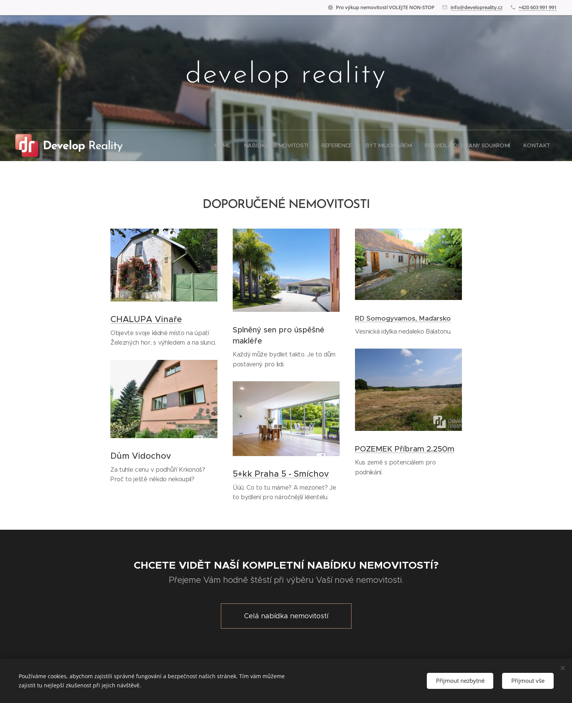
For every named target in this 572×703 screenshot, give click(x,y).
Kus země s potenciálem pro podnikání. (395, 467)
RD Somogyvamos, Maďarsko (403, 318)
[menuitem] (226, 145)
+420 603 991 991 (538, 7)
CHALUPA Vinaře (146, 319)
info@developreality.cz (476, 7)
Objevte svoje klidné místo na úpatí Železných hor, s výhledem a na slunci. (163, 338)
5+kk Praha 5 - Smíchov (281, 474)
